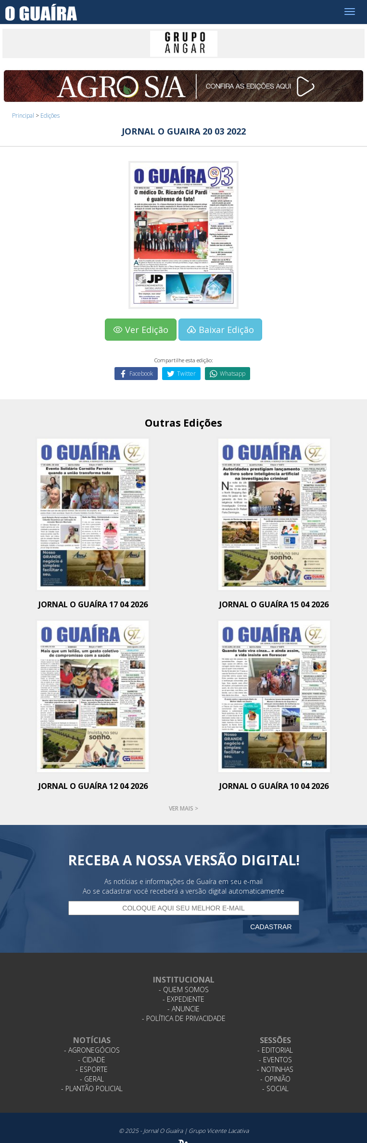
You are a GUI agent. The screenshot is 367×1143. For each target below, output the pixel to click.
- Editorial (275, 1050)
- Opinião (275, 1078)
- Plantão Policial (92, 1088)
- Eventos (275, 1059)
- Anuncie (183, 1008)
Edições (50, 115)
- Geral (92, 1078)
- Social (275, 1088)
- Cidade (91, 1059)
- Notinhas (275, 1069)
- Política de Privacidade (184, 1018)
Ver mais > (183, 808)
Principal (23, 115)
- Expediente (183, 999)
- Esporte (92, 1069)
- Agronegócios (92, 1050)
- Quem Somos (184, 989)
